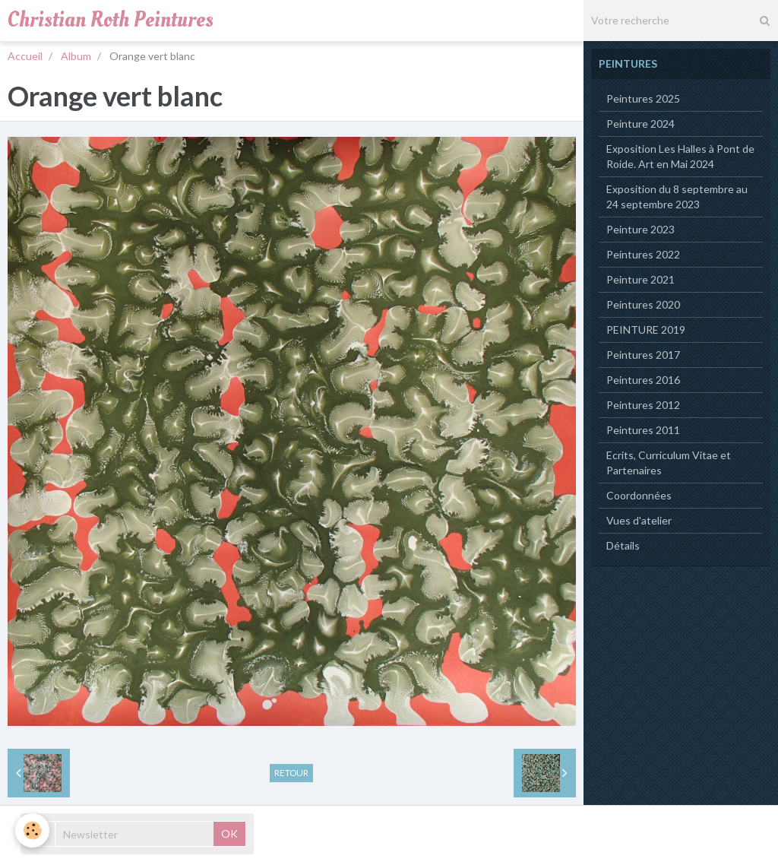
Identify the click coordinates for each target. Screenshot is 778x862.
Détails (623, 545)
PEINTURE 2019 (645, 329)
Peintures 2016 (643, 379)
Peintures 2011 (643, 429)
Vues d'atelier (639, 520)
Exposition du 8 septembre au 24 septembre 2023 (677, 196)
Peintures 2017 (643, 354)
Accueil (25, 55)
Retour (291, 772)
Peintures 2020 (643, 304)
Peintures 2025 (643, 98)
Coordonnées (639, 495)
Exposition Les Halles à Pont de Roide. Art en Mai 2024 (680, 156)
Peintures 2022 (643, 254)
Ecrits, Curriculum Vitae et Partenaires (668, 462)
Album (76, 55)
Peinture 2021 (640, 279)
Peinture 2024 (640, 123)
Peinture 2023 (640, 229)
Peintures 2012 (643, 404)
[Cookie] (32, 830)
